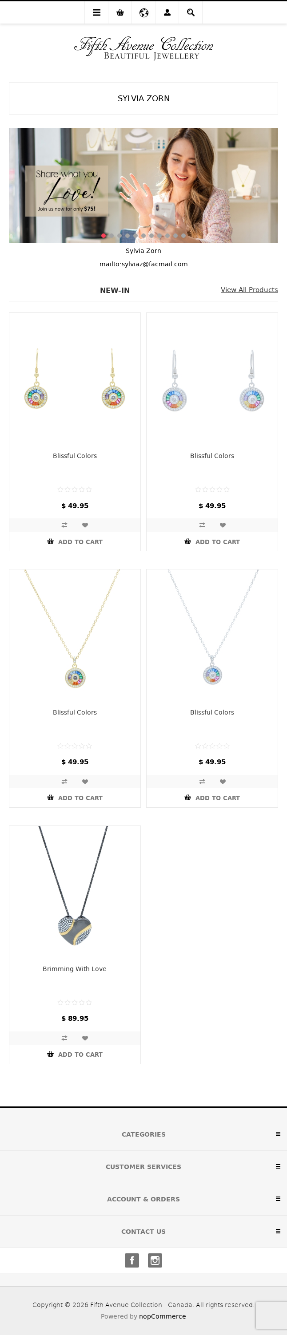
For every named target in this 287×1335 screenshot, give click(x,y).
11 (183, 235)
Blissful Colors (75, 455)
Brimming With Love (75, 969)
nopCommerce (162, 1316)
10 (175, 235)
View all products (249, 289)
